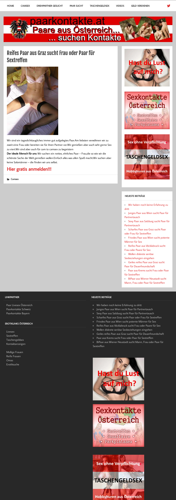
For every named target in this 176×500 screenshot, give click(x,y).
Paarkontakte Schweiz (18, 309)
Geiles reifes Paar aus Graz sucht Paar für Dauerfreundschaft (130, 333)
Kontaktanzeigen (16, 344)
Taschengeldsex (99, 5)
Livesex (10, 331)
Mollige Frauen (14, 352)
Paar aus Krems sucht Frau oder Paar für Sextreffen (125, 338)
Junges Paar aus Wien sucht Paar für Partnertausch (125, 309)
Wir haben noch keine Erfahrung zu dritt (119, 305)
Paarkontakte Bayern (18, 313)
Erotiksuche (12, 364)
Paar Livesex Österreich (19, 305)
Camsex (25, 5)
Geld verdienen (140, 5)
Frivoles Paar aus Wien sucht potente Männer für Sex (126, 321)
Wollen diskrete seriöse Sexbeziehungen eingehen (124, 329)
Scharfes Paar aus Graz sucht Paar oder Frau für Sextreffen (129, 317)
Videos (120, 5)
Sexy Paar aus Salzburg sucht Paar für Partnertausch (125, 313)
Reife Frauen (13, 356)
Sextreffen (12, 335)
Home (10, 5)
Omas (9, 360)
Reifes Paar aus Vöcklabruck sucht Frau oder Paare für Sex (128, 325)
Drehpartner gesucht (50, 5)
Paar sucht (76, 5)
